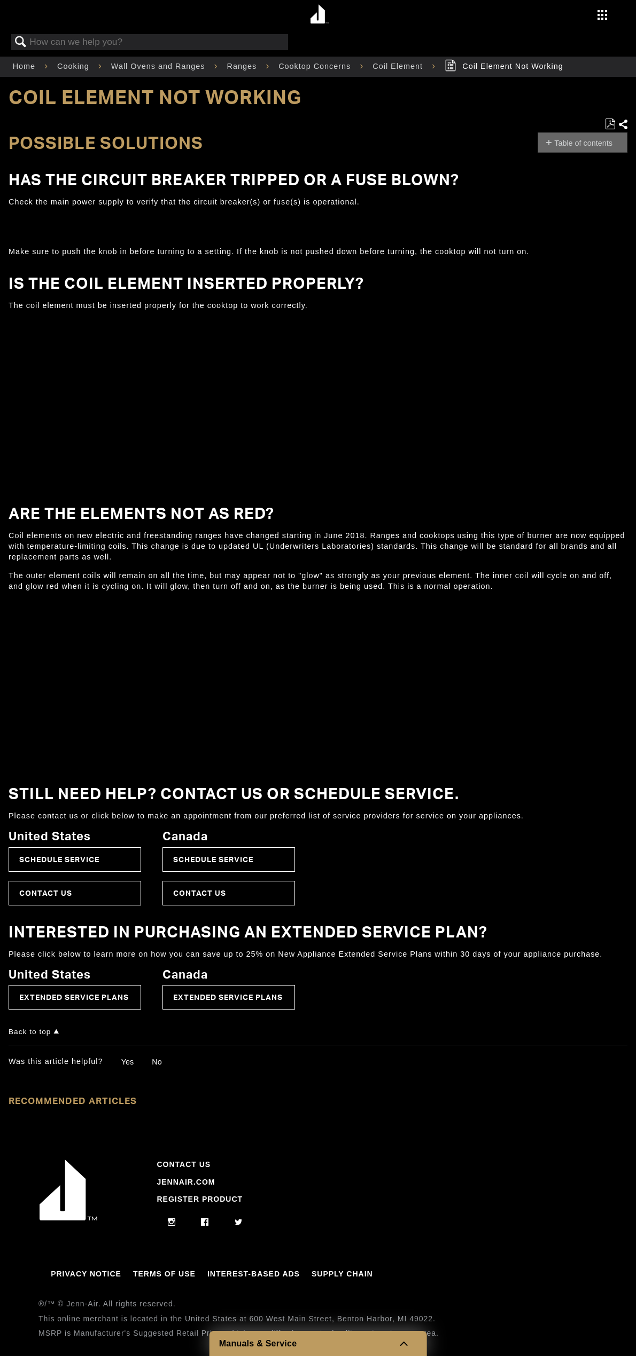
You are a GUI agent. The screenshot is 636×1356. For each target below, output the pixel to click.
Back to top (30, 1032)
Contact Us (45, 892)
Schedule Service (59, 859)
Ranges (243, 66)
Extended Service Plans (74, 997)
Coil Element (399, 66)
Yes (127, 1062)
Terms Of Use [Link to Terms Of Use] (164, 1274)
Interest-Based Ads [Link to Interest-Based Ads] (253, 1274)
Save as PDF (610, 124)
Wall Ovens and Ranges (159, 66)
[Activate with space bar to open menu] (602, 16)
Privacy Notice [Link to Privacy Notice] (86, 1274)
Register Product (200, 1199)
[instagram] (171, 1222)
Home (25, 66)
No (156, 1062)
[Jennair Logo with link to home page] (68, 1218)
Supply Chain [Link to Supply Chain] (342, 1274)
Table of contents (583, 143)
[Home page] (319, 14)
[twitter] (238, 1222)
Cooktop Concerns (315, 66)
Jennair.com (186, 1182)
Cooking (74, 66)
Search (20, 42)
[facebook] (205, 1222)
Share (622, 124)
